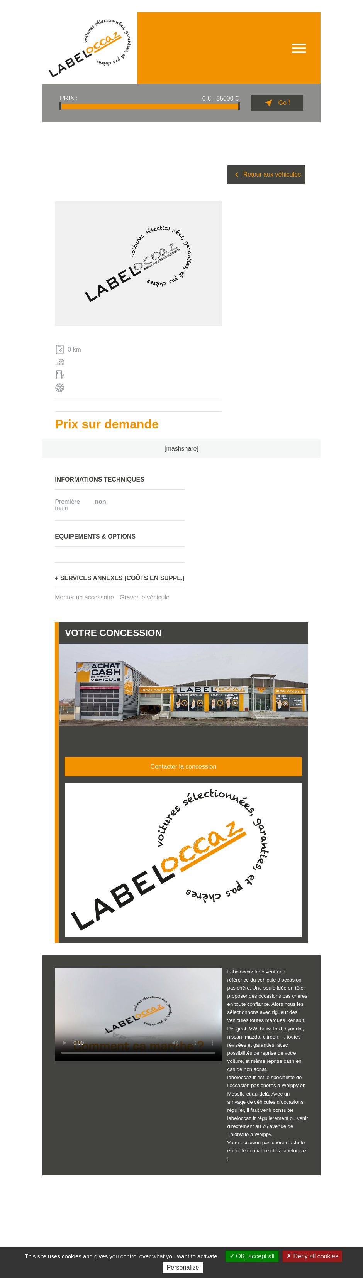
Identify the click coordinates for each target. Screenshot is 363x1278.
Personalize (183, 1267)
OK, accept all (252, 1256)
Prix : (69, 98)
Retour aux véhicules (266, 174)
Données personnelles (95, 1188)
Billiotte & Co (298, 1185)
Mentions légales (56, 1188)
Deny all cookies (312, 1256)
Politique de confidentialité (142, 1188)
